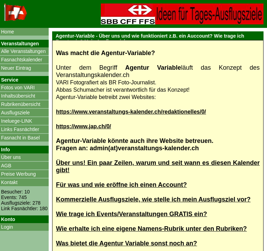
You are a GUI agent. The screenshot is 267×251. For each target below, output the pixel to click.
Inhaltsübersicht (18, 96)
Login (7, 227)
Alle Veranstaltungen (23, 51)
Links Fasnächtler (20, 129)
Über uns (11, 157)
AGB (6, 165)
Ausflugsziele (15, 112)
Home (7, 32)
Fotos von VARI (18, 87)
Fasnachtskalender (21, 59)
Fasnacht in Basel (20, 137)
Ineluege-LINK (16, 121)
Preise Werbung (18, 174)
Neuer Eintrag (16, 68)
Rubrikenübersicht (20, 104)
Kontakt (9, 182)
